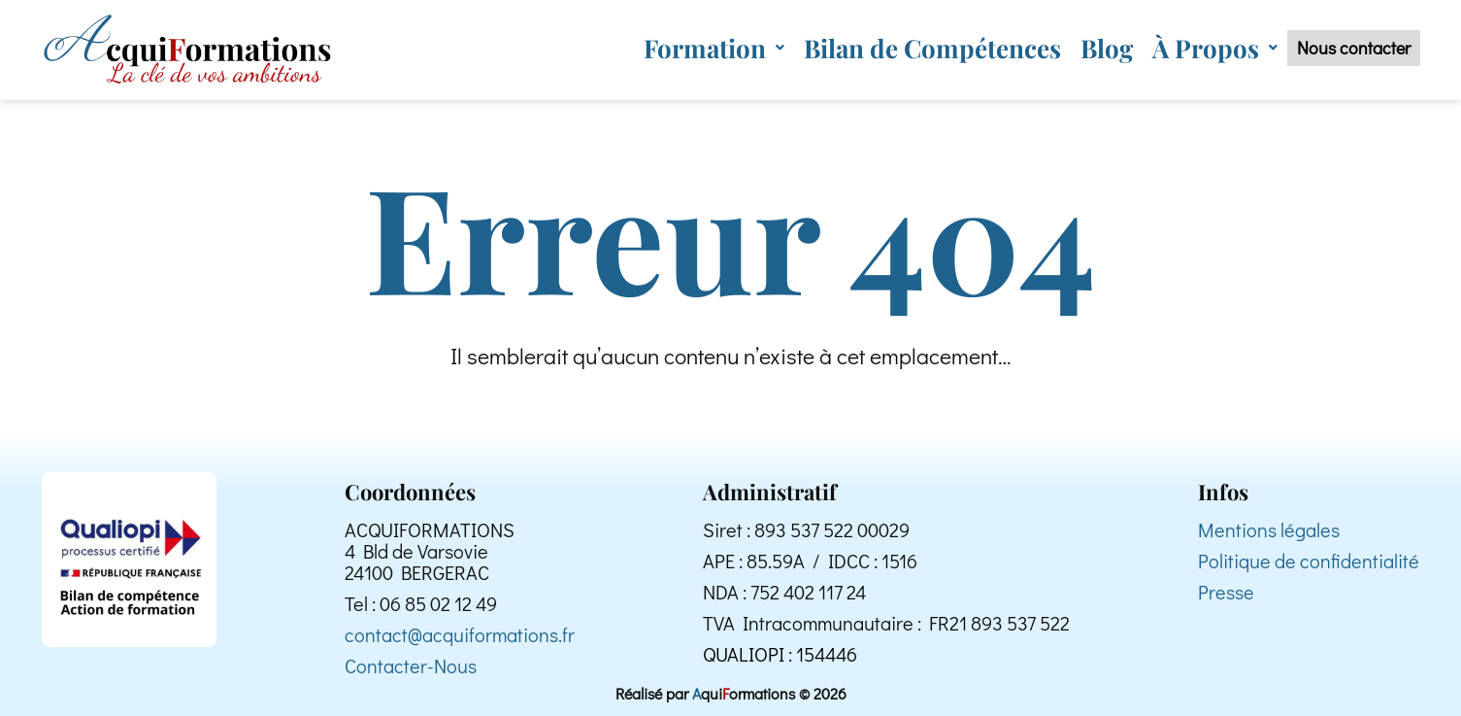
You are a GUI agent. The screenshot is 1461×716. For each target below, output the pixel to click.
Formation (682, 46)
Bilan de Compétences (900, 46)
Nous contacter (1338, 46)
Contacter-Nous (411, 665)
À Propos (1182, 46)
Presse (1226, 591)
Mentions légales (1269, 529)
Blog (1074, 46)
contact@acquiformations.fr (460, 634)
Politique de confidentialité (1308, 560)
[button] (682, 46)
